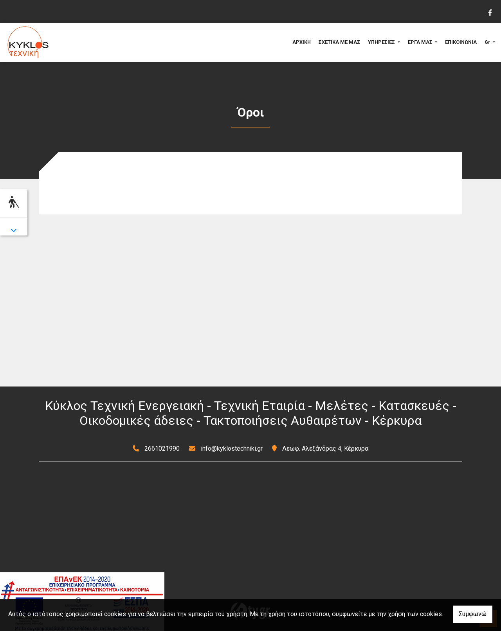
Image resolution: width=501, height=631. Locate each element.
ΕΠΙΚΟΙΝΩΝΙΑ (461, 42)
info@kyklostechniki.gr (232, 448)
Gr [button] (488, 42)
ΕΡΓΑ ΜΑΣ (421, 42)
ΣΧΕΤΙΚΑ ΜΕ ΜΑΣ (339, 42)
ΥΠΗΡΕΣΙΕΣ (382, 42)
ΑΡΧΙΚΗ (301, 42)
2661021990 (162, 448)
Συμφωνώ (473, 614)
